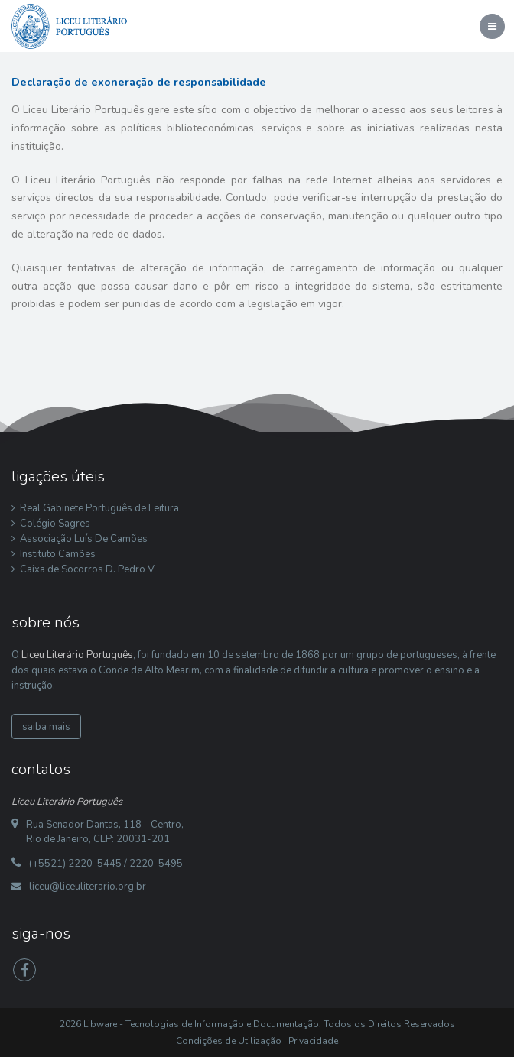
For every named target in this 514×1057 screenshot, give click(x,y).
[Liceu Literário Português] (69, 25)
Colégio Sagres (55, 523)
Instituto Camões (58, 554)
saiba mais (46, 727)
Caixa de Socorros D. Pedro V (87, 569)
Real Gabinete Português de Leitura (99, 508)
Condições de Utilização (228, 1041)
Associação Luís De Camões (84, 539)
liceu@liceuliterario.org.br (87, 886)
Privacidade (313, 1041)
